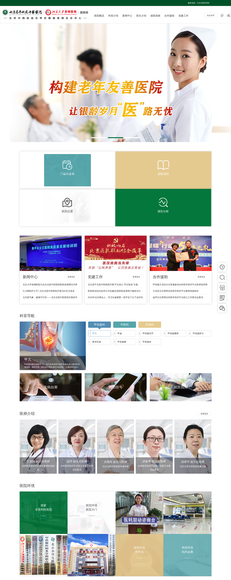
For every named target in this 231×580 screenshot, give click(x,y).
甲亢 (92, 291)
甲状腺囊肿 (171, 291)
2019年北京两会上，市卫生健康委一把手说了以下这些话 (115, 254)
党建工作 (183, 15)
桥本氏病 (94, 299)
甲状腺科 (99, 282)
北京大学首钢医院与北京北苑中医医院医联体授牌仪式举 (50, 242)
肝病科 (150, 282)
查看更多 (71, 234)
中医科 (124, 282)
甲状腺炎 (145, 299)
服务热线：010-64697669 (198, 3)
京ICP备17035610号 (202, 567)
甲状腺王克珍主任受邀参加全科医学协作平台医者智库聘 (180, 242)
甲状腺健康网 (34, 574)
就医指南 (155, 15)
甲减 (117, 291)
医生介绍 (141, 15)
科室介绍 (113, 15)
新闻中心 (127, 15)
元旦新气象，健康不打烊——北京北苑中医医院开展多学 (50, 254)
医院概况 (99, 15)
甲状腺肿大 (196, 291)
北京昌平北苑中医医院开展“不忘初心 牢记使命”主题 (113, 242)
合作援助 (169, 15)
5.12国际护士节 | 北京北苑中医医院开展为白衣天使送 (49, 248)
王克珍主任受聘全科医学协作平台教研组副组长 (176, 248)
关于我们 (23, 564)
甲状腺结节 (146, 291)
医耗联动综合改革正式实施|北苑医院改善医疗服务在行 (114, 248)
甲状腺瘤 (119, 299)
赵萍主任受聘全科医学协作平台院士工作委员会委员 (178, 254)
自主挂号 (210, 15)
